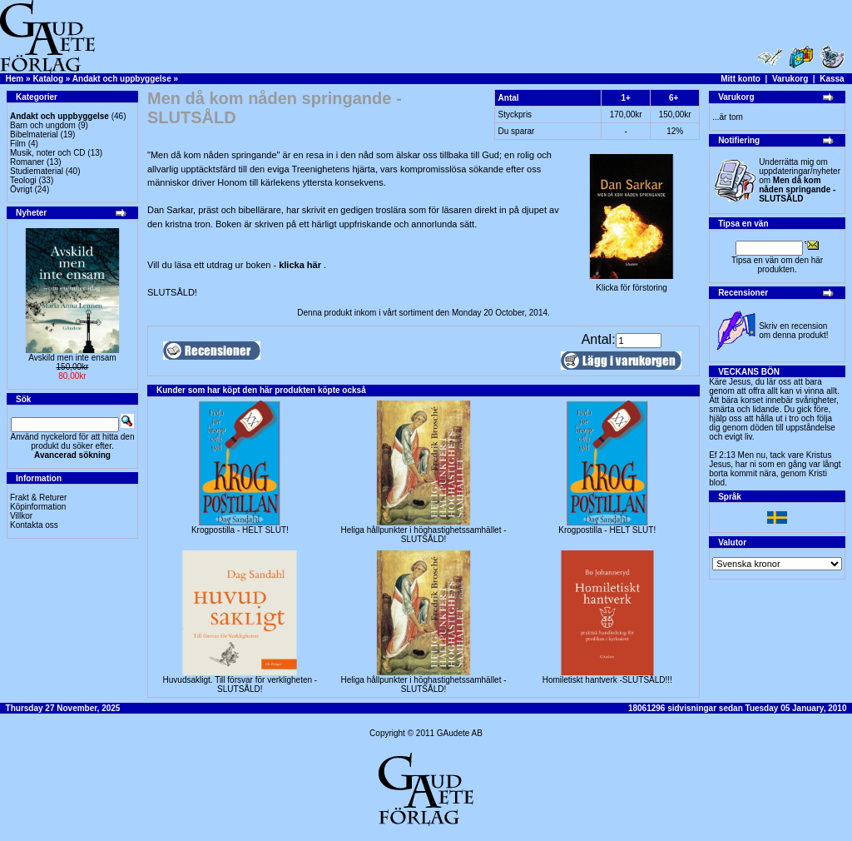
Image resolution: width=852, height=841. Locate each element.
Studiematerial (36, 171)
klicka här (301, 265)
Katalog (47, 78)
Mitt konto (740, 78)
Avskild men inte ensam (72, 357)
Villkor (21, 515)
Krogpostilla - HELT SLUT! (240, 530)
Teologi (23, 180)
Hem (15, 78)
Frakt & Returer (38, 497)
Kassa (832, 78)
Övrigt (21, 189)
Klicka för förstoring (631, 284)
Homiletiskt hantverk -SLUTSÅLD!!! (607, 679)
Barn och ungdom (43, 125)
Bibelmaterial (34, 134)
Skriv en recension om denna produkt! (793, 330)
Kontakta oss (34, 525)
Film (18, 143)
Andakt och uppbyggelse (121, 78)
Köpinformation (38, 506)
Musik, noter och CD (48, 152)
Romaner (27, 162)
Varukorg (790, 78)
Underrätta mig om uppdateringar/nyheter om (799, 180)
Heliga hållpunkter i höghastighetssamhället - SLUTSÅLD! (424, 534)
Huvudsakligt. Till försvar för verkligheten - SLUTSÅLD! (240, 684)
